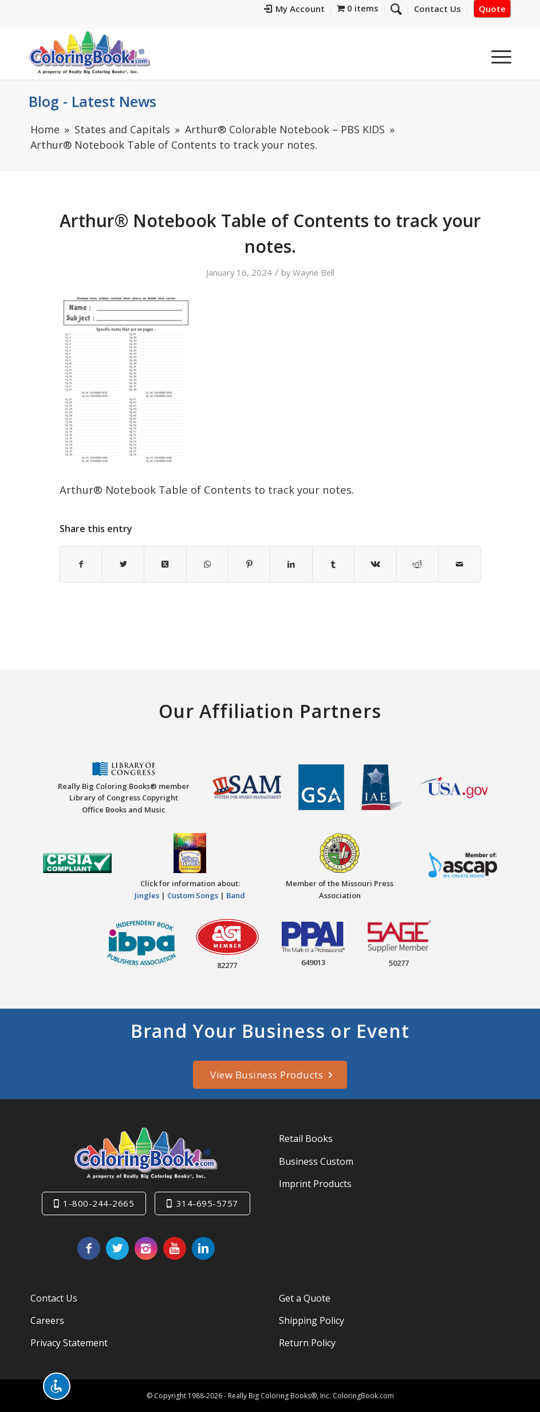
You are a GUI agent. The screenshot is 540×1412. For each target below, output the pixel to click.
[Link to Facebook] (88, 1248)
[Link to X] (117, 1248)
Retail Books (306, 1138)
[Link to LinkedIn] (203, 1248)
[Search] (468, 56)
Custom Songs (192, 895)
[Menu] (495, 56)
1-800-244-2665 (98, 1203)
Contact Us (53, 1298)
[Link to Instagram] (146, 1248)
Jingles (147, 895)
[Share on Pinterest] (249, 564)
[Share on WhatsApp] (207, 564)
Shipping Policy (311, 1320)
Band (235, 895)
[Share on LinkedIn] (291, 564)
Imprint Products (315, 1183)
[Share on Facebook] (81, 564)
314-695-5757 (207, 1203)
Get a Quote (304, 1298)
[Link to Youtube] (174, 1248)
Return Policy (307, 1342)
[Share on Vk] (375, 564)
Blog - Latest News (92, 101)
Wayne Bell (313, 272)
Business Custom (316, 1161)
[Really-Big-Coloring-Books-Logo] (89, 52)
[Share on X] (123, 564)
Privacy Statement (69, 1342)
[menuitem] (318, 10)
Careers (47, 1320)
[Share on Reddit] (417, 564)
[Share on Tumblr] (333, 564)
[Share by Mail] (459, 564)
